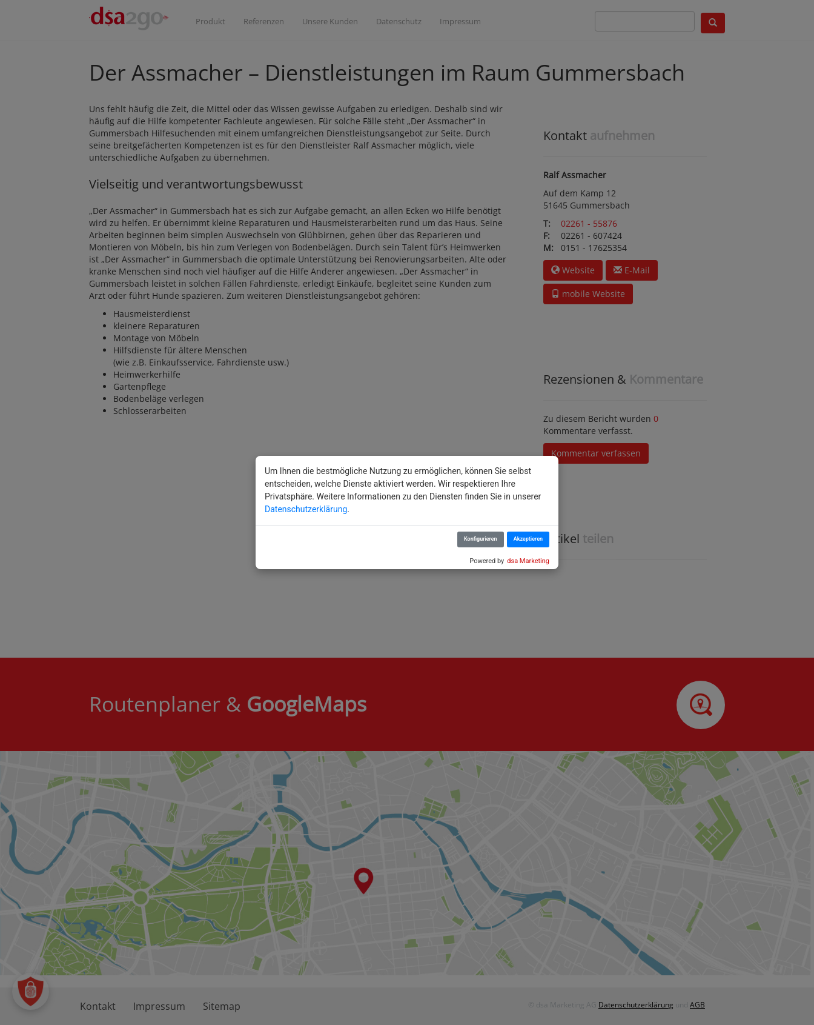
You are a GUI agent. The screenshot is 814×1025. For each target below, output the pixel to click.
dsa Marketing (528, 561)
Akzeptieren (528, 539)
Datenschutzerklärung (306, 509)
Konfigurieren (480, 539)
